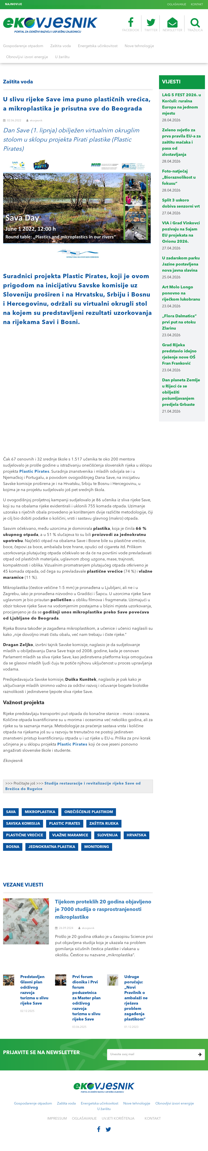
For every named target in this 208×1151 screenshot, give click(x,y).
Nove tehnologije (139, 46)
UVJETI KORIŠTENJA (118, 1118)
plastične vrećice (24, 835)
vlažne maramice (70, 835)
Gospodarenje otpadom (23, 46)
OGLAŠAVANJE (176, 4)
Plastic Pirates (34, 472)
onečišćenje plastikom (88, 812)
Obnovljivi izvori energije (27, 57)
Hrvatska (136, 835)
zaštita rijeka (103, 824)
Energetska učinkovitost (98, 46)
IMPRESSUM (57, 1118)
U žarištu (62, 57)
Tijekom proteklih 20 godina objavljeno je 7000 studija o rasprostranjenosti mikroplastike (103, 910)
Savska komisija (23, 824)
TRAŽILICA (195, 24)
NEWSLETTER (172, 24)
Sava (11, 812)
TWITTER (150, 24)
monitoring (96, 847)
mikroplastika (40, 812)
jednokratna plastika (51, 847)
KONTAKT (197, 4)
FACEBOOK (130, 24)
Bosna (12, 847)
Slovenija (107, 835)
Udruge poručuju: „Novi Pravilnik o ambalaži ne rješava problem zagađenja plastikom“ (80, 4)
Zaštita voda (60, 46)
